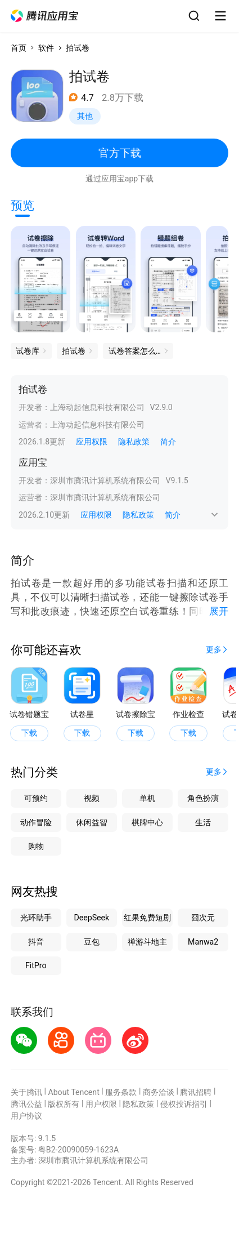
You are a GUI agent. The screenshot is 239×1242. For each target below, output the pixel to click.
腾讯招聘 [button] (195, 1092)
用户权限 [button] (101, 1104)
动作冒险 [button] (36, 822)
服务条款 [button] (121, 1092)
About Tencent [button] (73, 1092)
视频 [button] (92, 798)
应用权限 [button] (91, 441)
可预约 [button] (36, 798)
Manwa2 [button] (203, 941)
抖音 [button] (36, 941)
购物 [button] (36, 846)
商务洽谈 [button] (158, 1092)
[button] (44, 16)
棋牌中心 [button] (147, 822)
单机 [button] (147, 798)
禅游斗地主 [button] (147, 941)
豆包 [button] (92, 941)
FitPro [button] (36, 965)
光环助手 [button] (36, 917)
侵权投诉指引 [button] (184, 1104)
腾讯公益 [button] (26, 1104)
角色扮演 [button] (203, 798)
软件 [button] (46, 47)
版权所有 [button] (63, 1104)
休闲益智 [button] (91, 822)
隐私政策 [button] (134, 441)
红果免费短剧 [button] (147, 917)
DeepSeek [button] (91, 917)
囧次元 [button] (203, 917)
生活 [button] (203, 822)
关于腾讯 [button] (26, 1092)
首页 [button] (18, 47)
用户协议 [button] (26, 1115)
